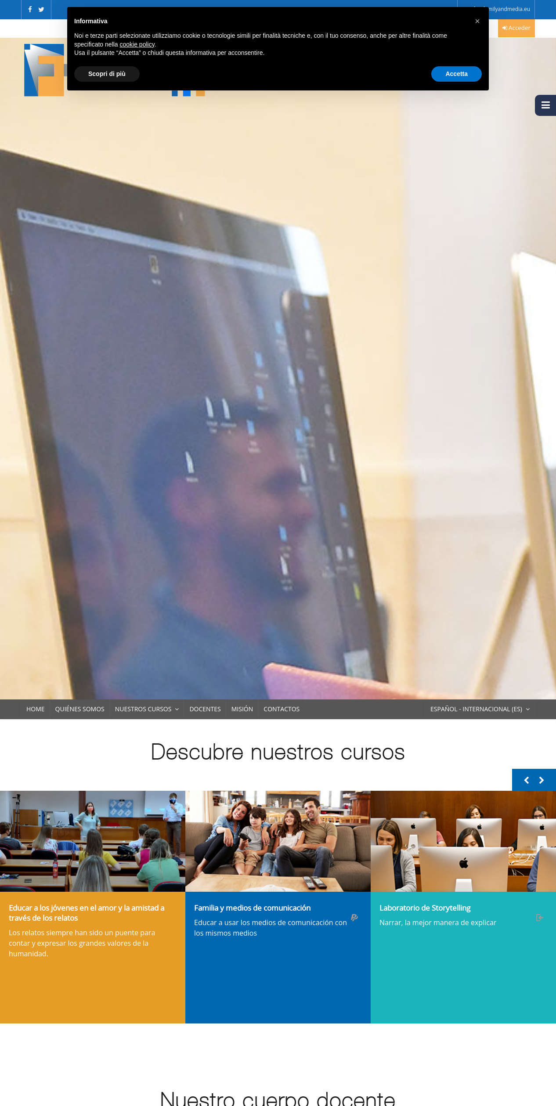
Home (35, 709)
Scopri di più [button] (107, 73)
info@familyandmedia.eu (499, 9)
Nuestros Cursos (143, 709)
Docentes (204, 709)
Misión (242, 709)
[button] (477, 21)
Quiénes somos (80, 709)
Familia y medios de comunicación (252, 908)
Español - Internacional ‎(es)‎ (476, 709)
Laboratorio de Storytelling (424, 908)
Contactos (282, 709)
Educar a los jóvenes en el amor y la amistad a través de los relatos (86, 913)
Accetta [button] (456, 73)
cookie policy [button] (137, 44)
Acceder (520, 28)
